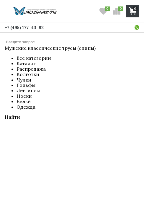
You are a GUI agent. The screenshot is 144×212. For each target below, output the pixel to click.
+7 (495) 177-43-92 (24, 27)
